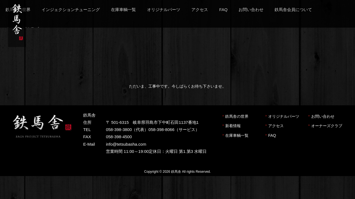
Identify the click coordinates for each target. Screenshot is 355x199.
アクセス (276, 126)
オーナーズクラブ (326, 126)
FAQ (272, 135)
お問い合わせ (322, 116)
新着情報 (233, 126)
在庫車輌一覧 (236, 135)
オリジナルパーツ (283, 116)
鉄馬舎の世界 (236, 116)
